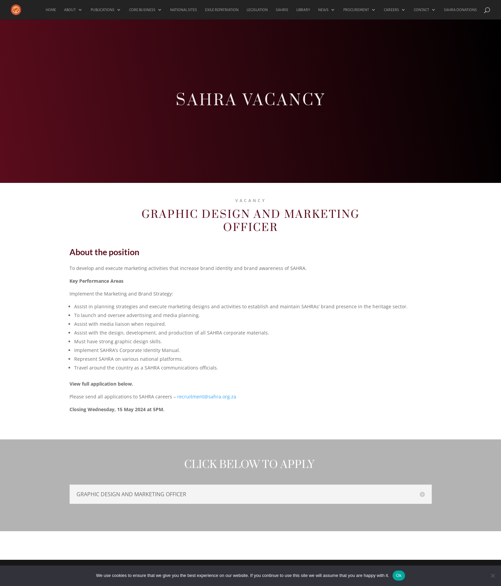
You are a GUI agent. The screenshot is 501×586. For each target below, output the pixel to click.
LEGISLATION (257, 10)
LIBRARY (303, 10)
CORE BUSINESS (142, 10)
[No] (492, 575)
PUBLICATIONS (102, 10)
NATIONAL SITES (183, 10)
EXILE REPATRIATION (222, 10)
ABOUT (70, 10)
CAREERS (391, 10)
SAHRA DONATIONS (460, 10)
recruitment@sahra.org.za (206, 396)
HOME (51, 10)
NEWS (323, 10)
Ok (399, 575)
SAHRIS (282, 10)
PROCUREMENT (356, 10)
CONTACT (421, 10)
